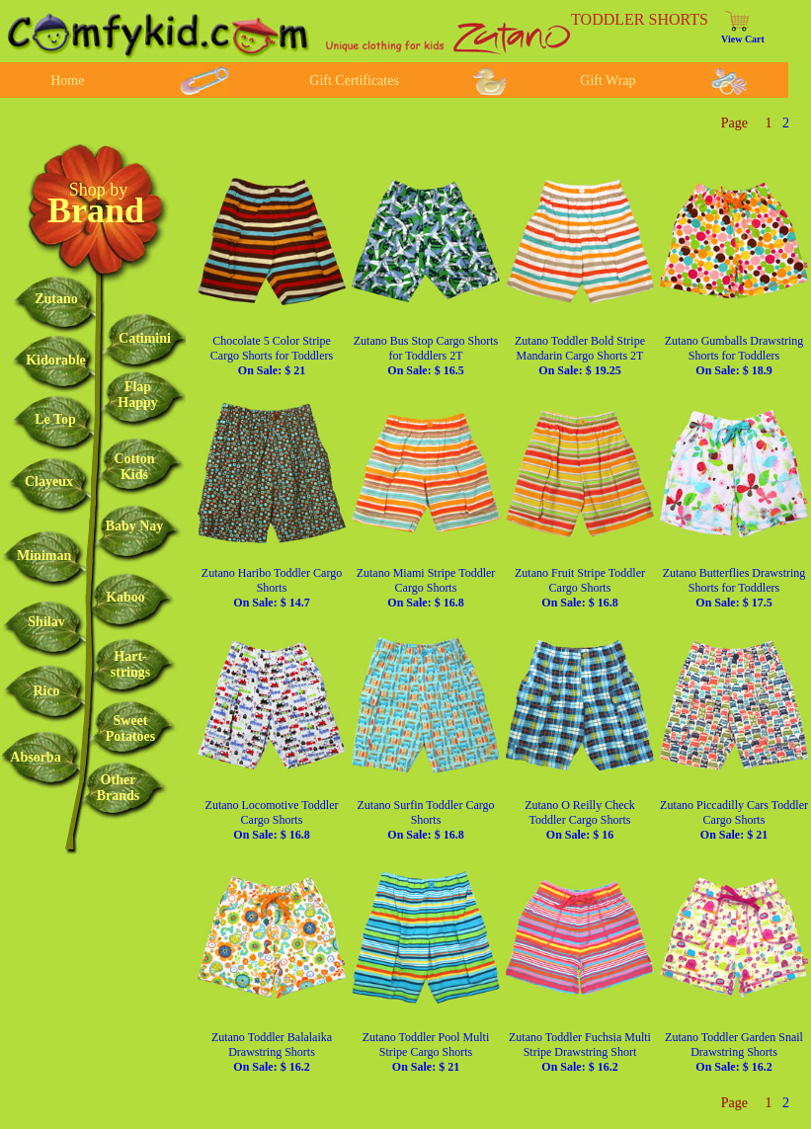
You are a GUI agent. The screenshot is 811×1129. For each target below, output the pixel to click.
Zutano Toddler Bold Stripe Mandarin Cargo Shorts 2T (580, 355)
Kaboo (125, 597)
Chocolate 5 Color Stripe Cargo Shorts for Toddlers (271, 355)
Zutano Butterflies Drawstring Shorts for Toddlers (734, 587)
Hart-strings (130, 664)
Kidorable (56, 360)
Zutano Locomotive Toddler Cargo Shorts (272, 820)
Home (67, 80)
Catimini (145, 338)
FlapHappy (137, 394)
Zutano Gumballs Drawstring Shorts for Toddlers (734, 355)
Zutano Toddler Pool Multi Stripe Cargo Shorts (426, 1052)
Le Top (55, 419)
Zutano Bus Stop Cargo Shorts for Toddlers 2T (426, 355)
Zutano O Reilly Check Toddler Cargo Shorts (580, 820)
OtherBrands (118, 787)
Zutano (56, 298)
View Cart (743, 39)
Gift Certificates (354, 80)
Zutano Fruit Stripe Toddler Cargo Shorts (580, 587)
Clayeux (49, 481)
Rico (46, 691)
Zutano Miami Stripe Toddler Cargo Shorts (426, 587)
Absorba (35, 757)
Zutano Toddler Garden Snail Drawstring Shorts (734, 1052)
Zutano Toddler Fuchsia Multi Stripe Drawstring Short (580, 1052)
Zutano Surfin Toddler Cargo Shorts (425, 820)
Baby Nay (135, 526)
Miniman (44, 555)
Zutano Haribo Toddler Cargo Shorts (272, 587)
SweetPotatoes (131, 728)
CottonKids (134, 466)
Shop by (98, 190)
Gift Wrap (607, 80)
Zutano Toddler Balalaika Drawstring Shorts (271, 1052)
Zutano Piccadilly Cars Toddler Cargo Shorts (734, 820)
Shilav (46, 621)
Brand (95, 210)
